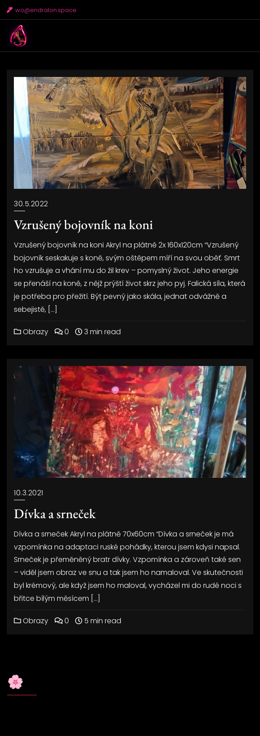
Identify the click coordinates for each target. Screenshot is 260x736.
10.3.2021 (28, 493)
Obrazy (31, 332)
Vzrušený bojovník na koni (83, 224)
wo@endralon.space (42, 10)
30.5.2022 (31, 204)
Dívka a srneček (55, 513)
